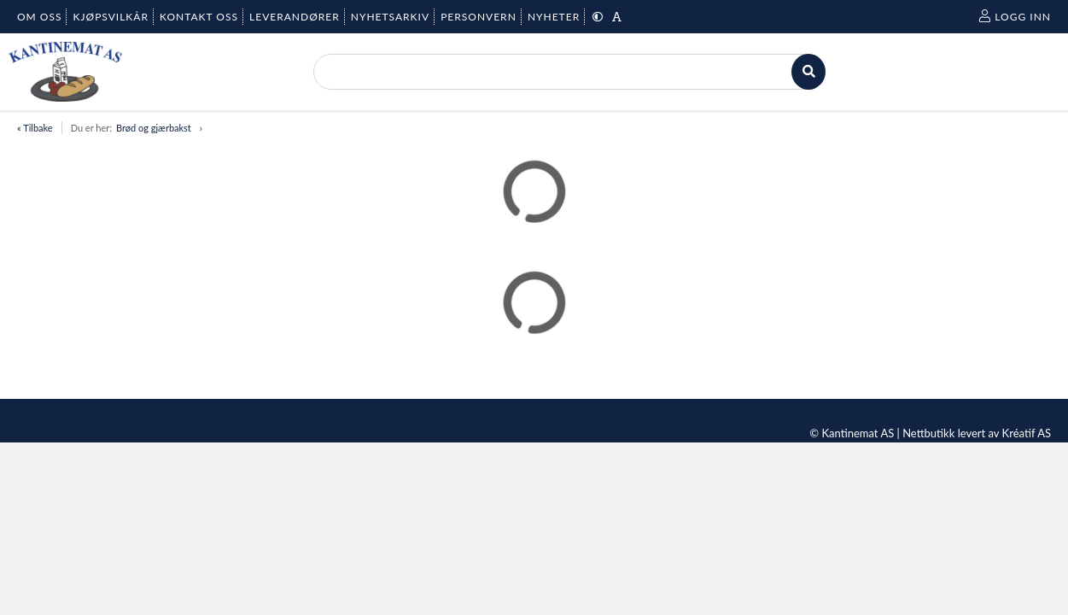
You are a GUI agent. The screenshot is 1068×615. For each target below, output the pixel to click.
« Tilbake (35, 127)
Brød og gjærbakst (153, 127)
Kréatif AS (1026, 433)
